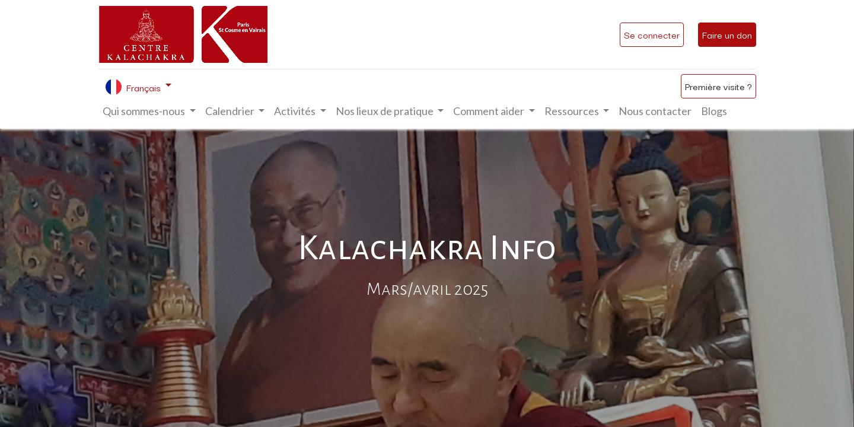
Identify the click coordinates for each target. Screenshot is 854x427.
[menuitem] (655, 111)
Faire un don (727, 34)
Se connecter (652, 34)
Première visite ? (718, 86)
